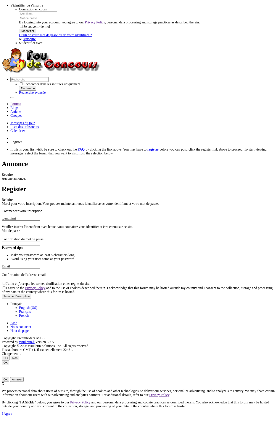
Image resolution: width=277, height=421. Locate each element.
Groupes (16, 115)
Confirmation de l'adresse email (24, 275)
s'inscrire (29, 39)
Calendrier (17, 131)
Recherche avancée (32, 92)
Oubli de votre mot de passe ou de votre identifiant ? (55, 35)
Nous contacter (20, 327)
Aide (13, 323)
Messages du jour (22, 123)
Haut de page (19, 331)
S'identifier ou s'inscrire (26, 5)
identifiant (9, 218)
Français (25, 311)
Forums (15, 104)
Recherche (28, 88)
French (24, 315)
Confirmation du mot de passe (22, 239)
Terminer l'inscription (16, 296)
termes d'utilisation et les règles (57, 283)
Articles (15, 111)
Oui (5, 358)
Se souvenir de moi (35, 26)
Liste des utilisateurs (24, 127)
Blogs (14, 108)
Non (15, 358)
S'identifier (27, 31)
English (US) (28, 308)
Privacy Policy (95, 22)
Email (6, 266)
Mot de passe (11, 231)
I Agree (7, 415)
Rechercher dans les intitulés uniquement (50, 84)
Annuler (17, 381)
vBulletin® (27, 342)
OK (5, 362)
